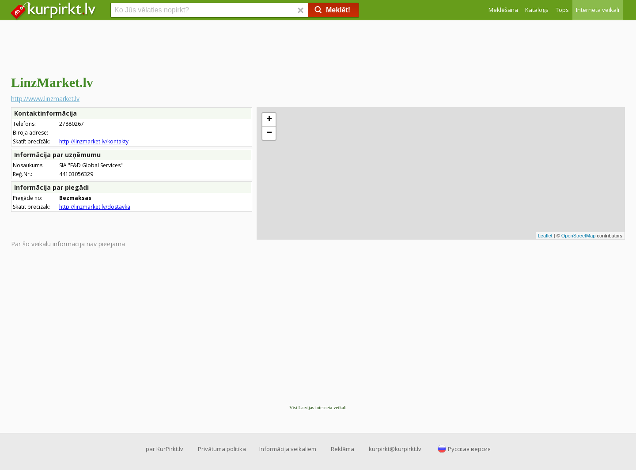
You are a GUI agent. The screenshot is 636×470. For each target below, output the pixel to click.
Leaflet (545, 235)
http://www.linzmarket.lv (45, 98)
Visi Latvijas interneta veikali (318, 407)
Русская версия (469, 449)
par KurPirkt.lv (164, 449)
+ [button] (269, 119)
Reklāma (342, 449)
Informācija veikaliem (287, 449)
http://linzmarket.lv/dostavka (94, 207)
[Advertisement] (318, 46)
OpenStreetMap (578, 235)
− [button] (269, 133)
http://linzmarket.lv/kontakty (94, 141)
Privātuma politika (222, 449)
